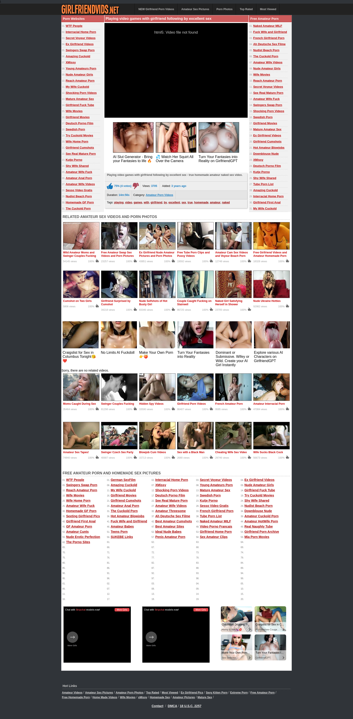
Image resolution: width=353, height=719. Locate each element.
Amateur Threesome (170, 511)
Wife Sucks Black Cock (268, 452)
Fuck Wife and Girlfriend (270, 32)
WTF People (74, 26)
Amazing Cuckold (78, 56)
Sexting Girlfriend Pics (83, 516)
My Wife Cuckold (77, 86)
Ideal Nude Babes (168, 531)
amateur (215, 202)
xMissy (142, 697)
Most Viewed (268, 9)
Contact (157, 706)
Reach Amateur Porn (80, 80)
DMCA (172, 706)
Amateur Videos (72, 692)
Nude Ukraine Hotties (267, 301)
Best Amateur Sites (169, 526)
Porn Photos (225, 9)
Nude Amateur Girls (79, 74)
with (146, 202)
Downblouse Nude (266, 153)
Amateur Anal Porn (79, 178)
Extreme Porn (239, 692)
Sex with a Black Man (190, 452)
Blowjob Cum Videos (152, 452)
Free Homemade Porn (76, 697)
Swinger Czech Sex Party (117, 452)
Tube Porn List (263, 184)
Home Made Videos (105, 697)
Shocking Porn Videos (81, 92)
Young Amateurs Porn (81, 68)
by (165, 202)
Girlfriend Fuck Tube (80, 105)
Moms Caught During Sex (79, 403)
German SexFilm (123, 480)
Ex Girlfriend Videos (80, 44)
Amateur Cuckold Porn (261, 516)
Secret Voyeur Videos (80, 38)
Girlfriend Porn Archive (261, 531)
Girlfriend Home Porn (216, 531)
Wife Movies (74, 111)
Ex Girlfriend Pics (192, 692)
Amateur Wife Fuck (79, 172)
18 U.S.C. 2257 (190, 706)
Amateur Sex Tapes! (76, 452)
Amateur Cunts (77, 531)
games (138, 202)
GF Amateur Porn (79, 526)
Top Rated (246, 9)
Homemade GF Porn (80, 202)
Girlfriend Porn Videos (191, 403)
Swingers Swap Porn (80, 50)
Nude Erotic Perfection (83, 537)
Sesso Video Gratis (79, 190)
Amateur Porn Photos (129, 692)
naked (226, 202)
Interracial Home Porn (81, 32)
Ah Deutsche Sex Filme (269, 44)
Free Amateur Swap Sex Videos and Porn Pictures (117, 254)
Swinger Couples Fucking (117, 403)
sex (184, 202)
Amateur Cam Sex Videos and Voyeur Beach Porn (231, 254)
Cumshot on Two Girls (77, 301)
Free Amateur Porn (262, 692)
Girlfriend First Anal (267, 202)
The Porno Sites (78, 542)
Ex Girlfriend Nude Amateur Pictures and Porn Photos (156, 254)
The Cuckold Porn (78, 208)
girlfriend (156, 202)
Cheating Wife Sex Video (231, 452)
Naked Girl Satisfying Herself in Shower (228, 302)
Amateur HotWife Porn (261, 521)
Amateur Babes (122, 526)
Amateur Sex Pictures (195, 9)
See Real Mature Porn (81, 153)
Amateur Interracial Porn (269, 403)
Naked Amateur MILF (267, 26)
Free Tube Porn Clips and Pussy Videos (193, 254)
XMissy (71, 62)
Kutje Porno (74, 159)
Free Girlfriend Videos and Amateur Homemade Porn (270, 254)
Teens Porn (119, 531)
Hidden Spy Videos (151, 403)
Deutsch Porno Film (79, 123)
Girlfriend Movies (78, 117)
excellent (174, 202)
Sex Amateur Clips (214, 537)
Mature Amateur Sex (80, 99)
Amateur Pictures (183, 697)
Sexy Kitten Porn (217, 692)
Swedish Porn (75, 129)
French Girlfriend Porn (269, 38)
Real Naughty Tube (258, 526)
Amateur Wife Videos (80, 184)
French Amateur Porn (229, 403)
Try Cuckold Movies (79, 135)
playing (119, 202)
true (190, 202)
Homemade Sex (160, 697)
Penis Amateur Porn (170, 537)
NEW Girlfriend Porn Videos (156, 9)
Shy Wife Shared (77, 166)
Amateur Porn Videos (159, 195)
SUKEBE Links (122, 537)
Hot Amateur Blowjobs (269, 147)
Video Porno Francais (216, 526)
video (128, 202)
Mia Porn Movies (256, 537)
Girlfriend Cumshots (80, 147)
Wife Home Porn (77, 141)
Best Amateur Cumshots (173, 521)
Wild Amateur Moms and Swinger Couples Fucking (79, 254)
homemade (201, 202)
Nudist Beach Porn (79, 196)
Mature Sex (205, 697)
